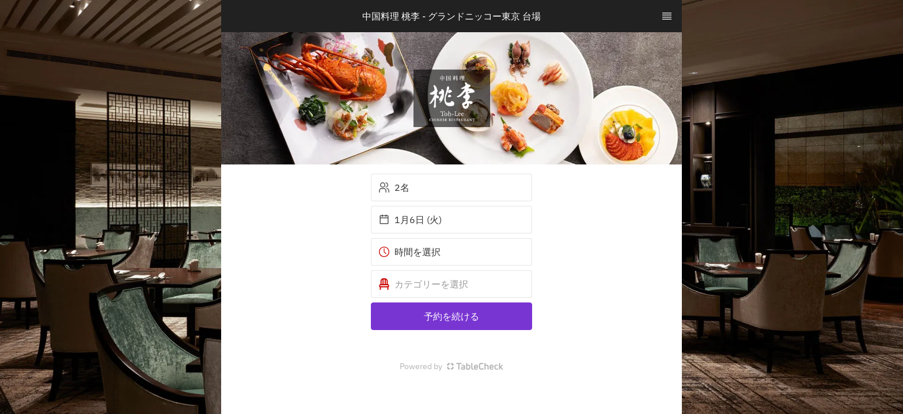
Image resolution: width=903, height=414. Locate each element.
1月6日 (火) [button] (410, 219)
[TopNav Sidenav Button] (667, 16)
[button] (451, 284)
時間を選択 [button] (409, 252)
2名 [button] (393, 187)
